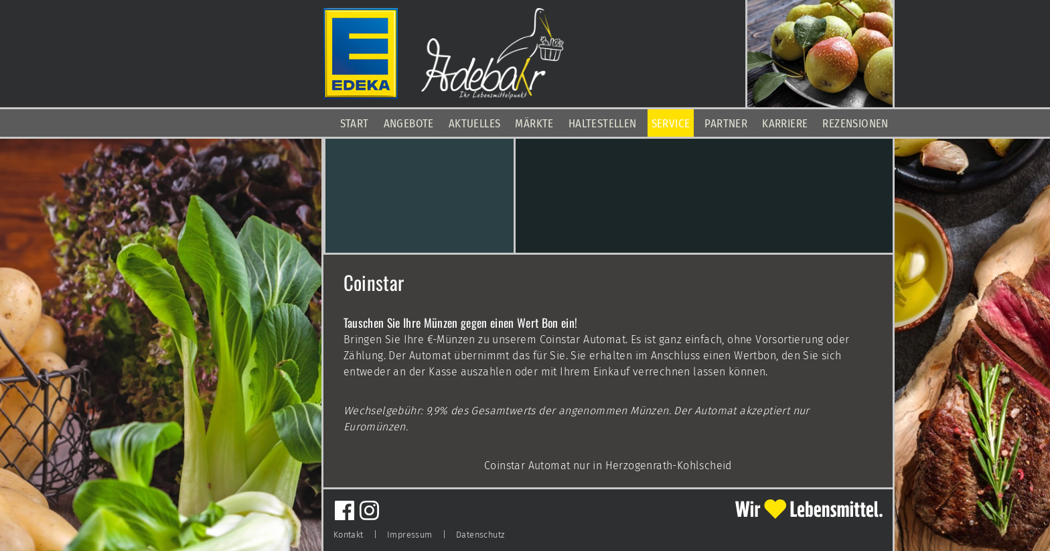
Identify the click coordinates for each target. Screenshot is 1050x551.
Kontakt (348, 535)
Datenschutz (480, 535)
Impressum (410, 535)
